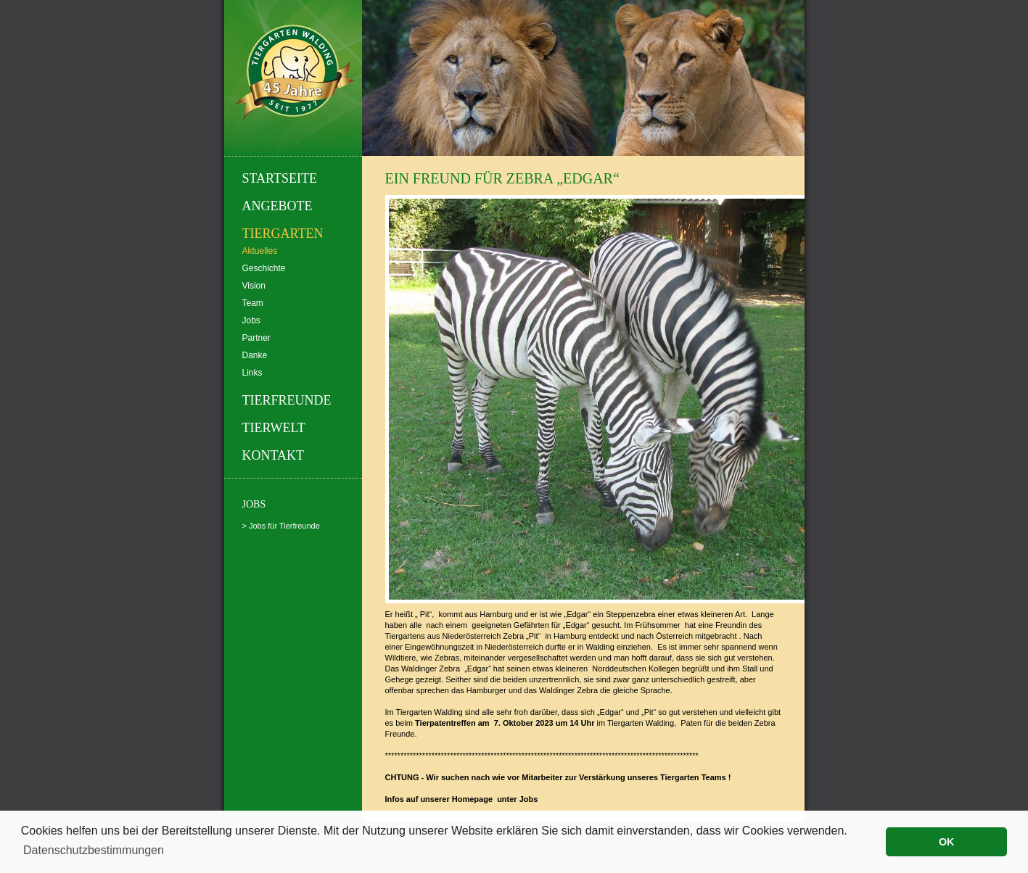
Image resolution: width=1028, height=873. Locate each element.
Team (252, 303)
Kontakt (273, 455)
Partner (256, 338)
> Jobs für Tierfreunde (281, 525)
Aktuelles (260, 251)
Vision (254, 286)
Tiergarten (283, 233)
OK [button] (947, 842)
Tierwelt (273, 428)
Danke (255, 355)
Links (252, 373)
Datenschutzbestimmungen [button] (93, 850)
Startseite (279, 178)
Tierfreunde (287, 400)
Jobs (251, 320)
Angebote (277, 206)
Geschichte (264, 268)
